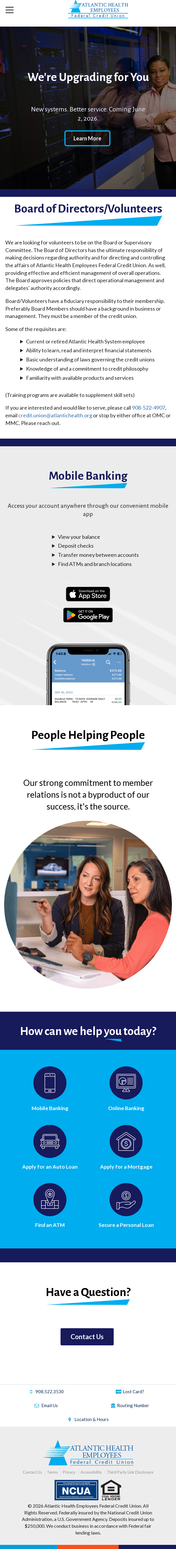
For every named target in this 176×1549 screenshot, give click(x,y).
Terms (52, 1472)
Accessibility (91, 1472)
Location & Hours (88, 1419)
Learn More (87, 138)
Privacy (69, 1472)
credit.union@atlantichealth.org (55, 415)
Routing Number (130, 1405)
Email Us (46, 1405)
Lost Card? (130, 1391)
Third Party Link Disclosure (130, 1472)
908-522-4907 (148, 407)
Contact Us (87, 1337)
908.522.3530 (46, 1391)
